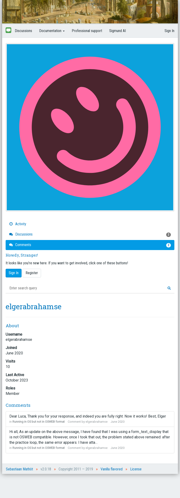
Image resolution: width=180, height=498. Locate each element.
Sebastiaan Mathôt (19, 469)
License (136, 469)
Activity (17, 224)
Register (32, 273)
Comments (90, 245)
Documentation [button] (52, 31)
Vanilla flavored (112, 469)
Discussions (23, 31)
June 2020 (117, 421)
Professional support (87, 31)
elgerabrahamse (97, 421)
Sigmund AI (117, 31)
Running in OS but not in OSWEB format (38, 421)
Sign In (169, 31)
